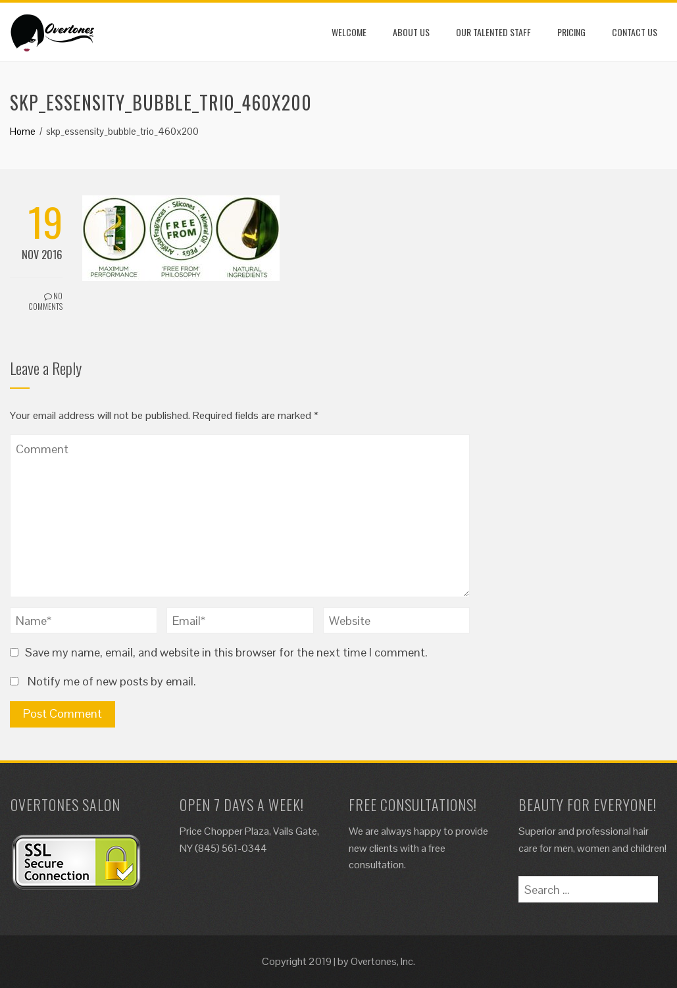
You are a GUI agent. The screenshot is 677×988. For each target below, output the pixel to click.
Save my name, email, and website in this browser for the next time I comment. (226, 652)
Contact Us (634, 32)
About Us (411, 32)
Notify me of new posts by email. (112, 681)
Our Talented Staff (493, 32)
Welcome (349, 32)
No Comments (45, 301)
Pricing (571, 32)
